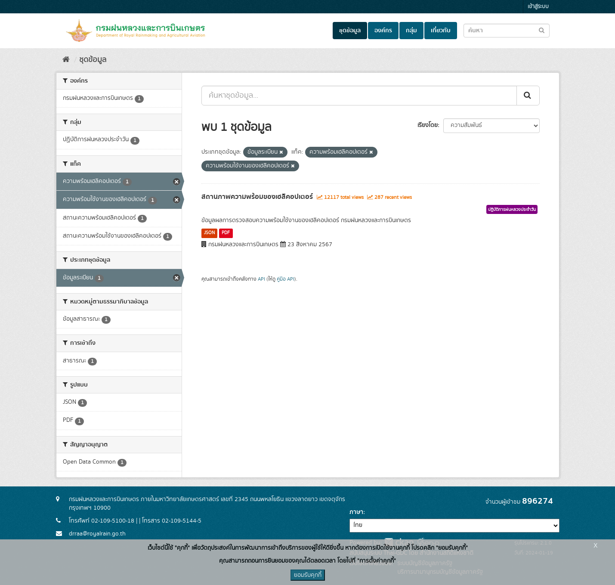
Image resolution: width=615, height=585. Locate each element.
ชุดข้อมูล (350, 30)
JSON (209, 232)
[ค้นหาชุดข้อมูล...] (359, 95)
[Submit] (528, 95)
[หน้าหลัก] (66, 59)
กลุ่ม (411, 30)
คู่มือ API (285, 279)
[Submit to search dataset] (541, 30)
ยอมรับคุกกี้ (307, 575)
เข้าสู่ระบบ (538, 7)
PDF (226, 232)
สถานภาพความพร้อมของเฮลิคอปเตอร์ (257, 196)
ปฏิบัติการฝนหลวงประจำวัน (512, 210)
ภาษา (356, 512)
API (261, 279)
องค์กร (383, 30)
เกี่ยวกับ (441, 30)
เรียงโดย (427, 125)
